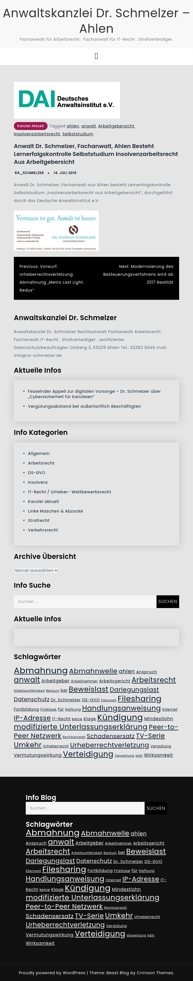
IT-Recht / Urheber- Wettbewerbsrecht (69, 492)
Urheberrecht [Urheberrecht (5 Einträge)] (56, 746)
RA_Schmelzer (29, 172)
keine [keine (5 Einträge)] (77, 719)
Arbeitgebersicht (116, 126)
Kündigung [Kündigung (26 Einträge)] (120, 717)
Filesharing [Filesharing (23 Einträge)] (140, 698)
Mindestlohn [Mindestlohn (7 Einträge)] (158, 719)
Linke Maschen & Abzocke (55, 511)
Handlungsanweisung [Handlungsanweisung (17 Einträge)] (121, 708)
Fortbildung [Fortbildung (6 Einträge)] (26, 709)
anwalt (88, 126)
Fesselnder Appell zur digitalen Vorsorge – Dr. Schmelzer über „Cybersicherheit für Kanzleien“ (94, 394)
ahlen (73, 126)
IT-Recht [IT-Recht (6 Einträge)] (61, 719)
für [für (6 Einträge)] (61, 709)
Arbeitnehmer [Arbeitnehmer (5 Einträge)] (84, 681)
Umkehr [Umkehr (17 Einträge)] (28, 745)
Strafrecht (39, 520)
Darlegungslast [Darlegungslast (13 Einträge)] (134, 689)
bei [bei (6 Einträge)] (64, 690)
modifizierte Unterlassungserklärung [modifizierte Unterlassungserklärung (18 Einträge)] (81, 727)
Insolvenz (38, 482)
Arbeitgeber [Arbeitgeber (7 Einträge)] (55, 681)
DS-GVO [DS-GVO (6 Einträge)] (91, 700)
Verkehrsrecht (43, 530)
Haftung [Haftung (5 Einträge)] (73, 709)
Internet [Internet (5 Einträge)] (169, 709)
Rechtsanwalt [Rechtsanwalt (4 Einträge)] (74, 737)
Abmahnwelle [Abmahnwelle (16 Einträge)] (93, 671)
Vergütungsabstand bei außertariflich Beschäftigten (84, 406)
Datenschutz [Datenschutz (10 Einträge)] (32, 699)
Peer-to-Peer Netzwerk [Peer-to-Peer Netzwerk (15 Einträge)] (64, 906)
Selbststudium (78, 134)
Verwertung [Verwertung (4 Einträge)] (124, 756)
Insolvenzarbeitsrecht (37, 134)
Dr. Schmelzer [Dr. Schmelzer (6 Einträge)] (66, 700)
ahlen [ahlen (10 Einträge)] (127, 671)
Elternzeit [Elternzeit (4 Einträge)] (108, 700)
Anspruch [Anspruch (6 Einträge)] (146, 672)
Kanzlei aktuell (30, 125)
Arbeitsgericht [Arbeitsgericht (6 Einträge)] (114, 681)
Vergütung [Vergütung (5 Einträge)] (161, 746)
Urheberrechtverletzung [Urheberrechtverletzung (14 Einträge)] (109, 745)
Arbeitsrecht (41, 463)
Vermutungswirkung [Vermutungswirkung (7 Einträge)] (38, 755)
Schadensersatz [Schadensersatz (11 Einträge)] (111, 736)
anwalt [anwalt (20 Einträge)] (27, 680)
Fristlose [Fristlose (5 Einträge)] (48, 709)
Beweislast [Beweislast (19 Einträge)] (88, 689)
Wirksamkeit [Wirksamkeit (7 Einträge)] (158, 755)
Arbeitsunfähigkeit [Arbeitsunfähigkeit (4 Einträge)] (29, 691)
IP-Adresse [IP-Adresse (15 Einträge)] (32, 717)
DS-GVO (36, 473)
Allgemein (39, 453)
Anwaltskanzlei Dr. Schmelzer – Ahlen (96, 21)
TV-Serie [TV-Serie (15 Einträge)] (150, 735)
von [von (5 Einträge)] (139, 755)
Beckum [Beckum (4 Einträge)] (52, 691)
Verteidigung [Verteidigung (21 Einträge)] (88, 754)
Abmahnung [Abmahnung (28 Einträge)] (41, 670)
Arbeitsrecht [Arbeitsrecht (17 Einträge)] (154, 680)
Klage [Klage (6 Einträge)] (89, 719)
